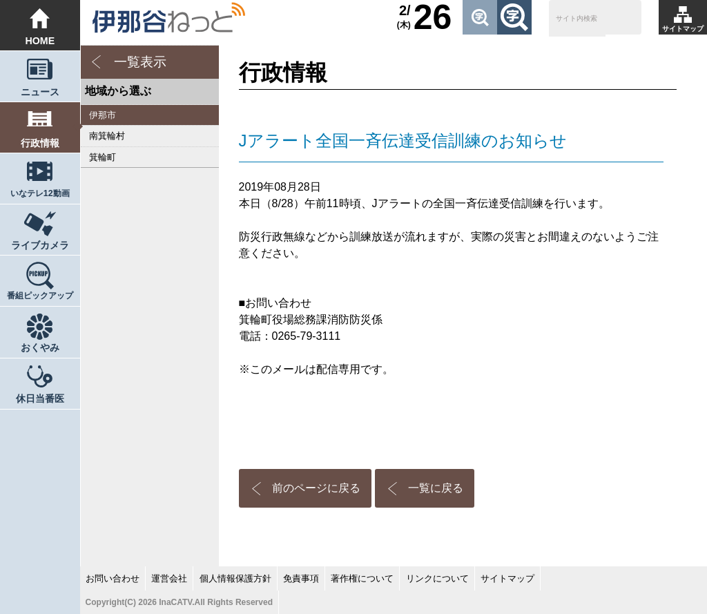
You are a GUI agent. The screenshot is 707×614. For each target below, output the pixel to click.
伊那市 (102, 115)
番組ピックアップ (40, 295)
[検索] (577, 19)
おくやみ (40, 347)
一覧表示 (140, 62)
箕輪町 (102, 157)
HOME (40, 40)
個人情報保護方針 (235, 578)
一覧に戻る (435, 488)
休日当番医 (40, 398)
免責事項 (301, 578)
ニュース (40, 91)
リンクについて (437, 578)
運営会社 (169, 578)
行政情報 (40, 142)
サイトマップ (683, 28)
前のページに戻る (316, 488)
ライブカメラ (40, 245)
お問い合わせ (112, 578)
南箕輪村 (107, 136)
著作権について (362, 578)
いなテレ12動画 (40, 193)
